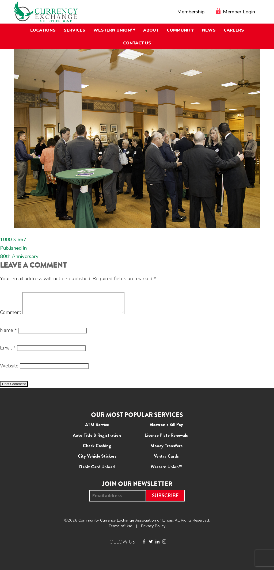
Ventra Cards (166, 460)
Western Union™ (166, 471)
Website (9, 369)
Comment (10, 316)
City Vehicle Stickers (97, 460)
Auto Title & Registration (97, 439)
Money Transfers (166, 449)
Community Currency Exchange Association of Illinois (125, 524)
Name (8, 334)
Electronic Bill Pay (166, 428)
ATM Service (97, 428)
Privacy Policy (153, 530)
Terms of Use (120, 530)
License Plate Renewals (166, 439)
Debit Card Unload (97, 471)
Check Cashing (97, 449)
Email (8, 351)
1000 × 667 (13, 239)
